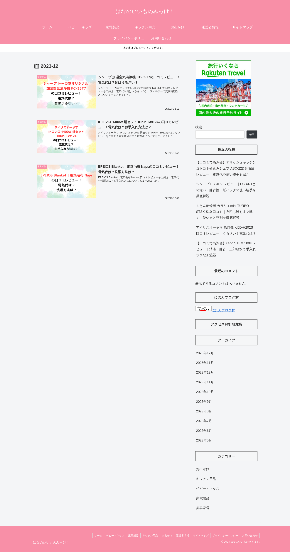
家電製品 (202, 498)
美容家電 (202, 508)
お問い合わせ (250, 535)
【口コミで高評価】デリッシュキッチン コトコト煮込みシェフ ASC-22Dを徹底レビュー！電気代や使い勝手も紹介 (226, 168)
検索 (198, 127)
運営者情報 (182, 535)
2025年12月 (205, 353)
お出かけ (202, 469)
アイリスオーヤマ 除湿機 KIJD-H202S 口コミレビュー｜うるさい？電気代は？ (226, 230)
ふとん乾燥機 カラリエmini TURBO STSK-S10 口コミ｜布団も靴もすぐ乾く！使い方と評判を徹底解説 (224, 212)
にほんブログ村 (215, 310)
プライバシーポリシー (225, 535)
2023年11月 (205, 382)
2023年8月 (204, 411)
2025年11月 (205, 363)
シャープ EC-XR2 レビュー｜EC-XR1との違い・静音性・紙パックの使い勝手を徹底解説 (226, 190)
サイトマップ (200, 535)
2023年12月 (205, 372)
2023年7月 (204, 421)
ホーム (98, 535)
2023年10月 (205, 392)
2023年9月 (204, 402)
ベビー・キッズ (207, 488)
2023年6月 (204, 431)
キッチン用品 (206, 479)
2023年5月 (204, 440)
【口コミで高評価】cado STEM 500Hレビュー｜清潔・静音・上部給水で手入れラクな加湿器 (226, 249)
